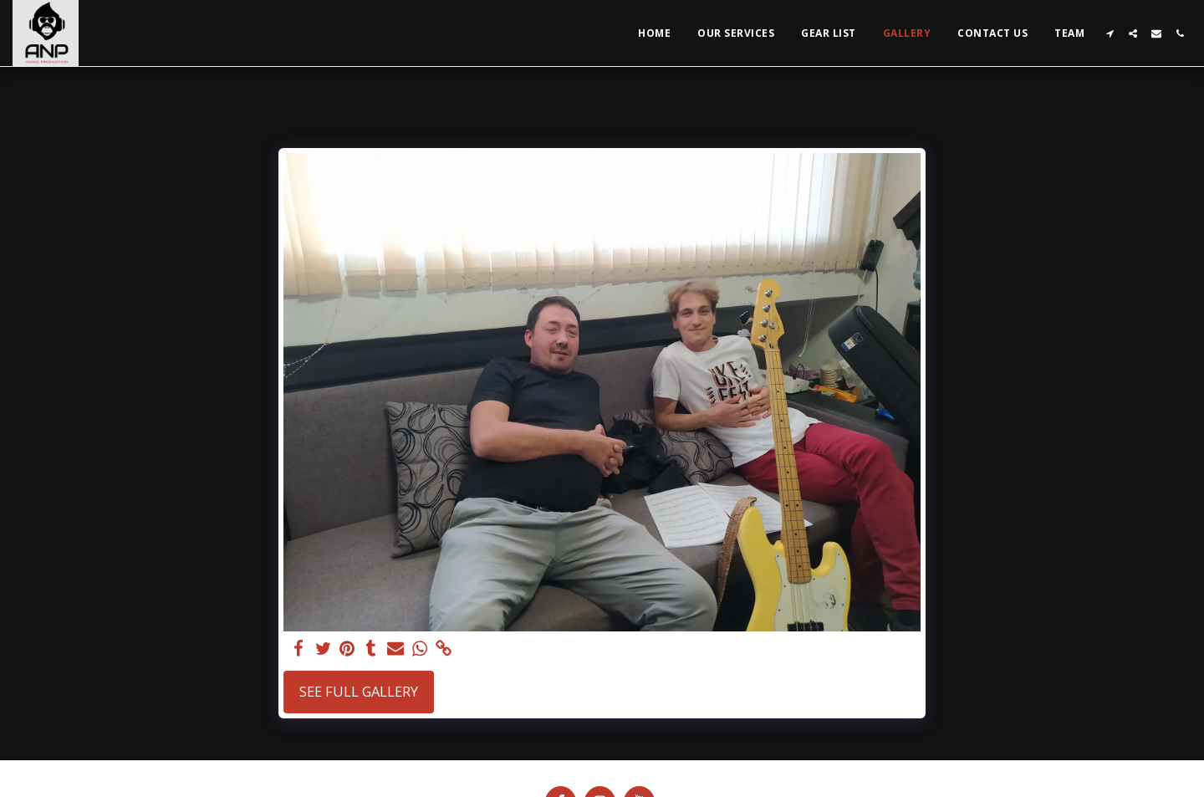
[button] (1109, 33)
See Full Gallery (358, 691)
